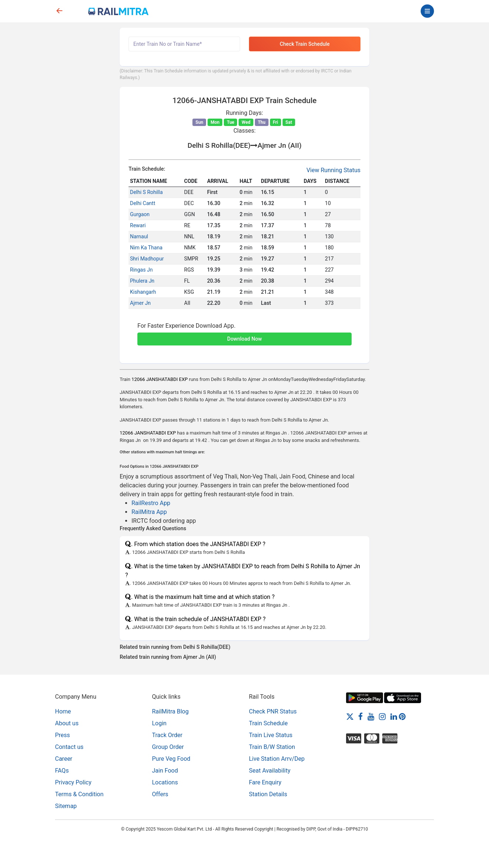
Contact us (69, 746)
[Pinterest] (402, 716)
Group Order (168, 746)
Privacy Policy (73, 782)
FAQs (62, 770)
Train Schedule (268, 723)
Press (62, 735)
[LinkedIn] (393, 716)
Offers (160, 794)
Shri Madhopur (147, 259)
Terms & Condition (79, 794)
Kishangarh (143, 292)
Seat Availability (269, 770)
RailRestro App (150, 503)
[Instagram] (382, 716)
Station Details (268, 794)
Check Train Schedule (304, 44)
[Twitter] (350, 716)
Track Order (167, 735)
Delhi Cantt (142, 203)
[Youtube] (370, 716)
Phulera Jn (142, 281)
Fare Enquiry (265, 782)
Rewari (138, 225)
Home (63, 711)
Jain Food (165, 770)
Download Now (244, 339)
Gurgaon (140, 214)
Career (63, 758)
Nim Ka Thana (146, 248)
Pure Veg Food (171, 758)
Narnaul (139, 236)
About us (67, 723)
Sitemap (66, 806)
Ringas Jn (141, 270)
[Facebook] (360, 716)
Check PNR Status (273, 711)
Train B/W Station (272, 746)
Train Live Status (271, 735)
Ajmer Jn (140, 303)
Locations (165, 782)
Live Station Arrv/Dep (277, 758)
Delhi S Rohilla (146, 192)
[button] (244, 334)
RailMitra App (149, 511)
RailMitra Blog (170, 711)
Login (159, 723)
